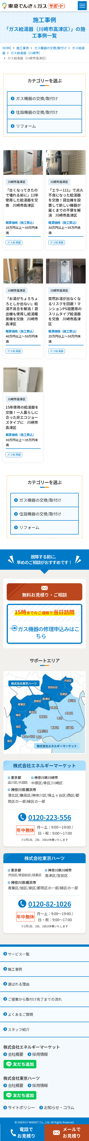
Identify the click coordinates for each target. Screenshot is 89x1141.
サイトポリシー (21, 1107)
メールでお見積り (67, 1132)
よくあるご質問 (20, 1014)
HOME (6, 48)
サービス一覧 (18, 954)
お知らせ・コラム (59, 1107)
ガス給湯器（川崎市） (26, 53)
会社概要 (15, 1054)
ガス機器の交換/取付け (50, 48)
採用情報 (39, 1054)
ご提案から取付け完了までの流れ (35, 999)
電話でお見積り (22, 1132)
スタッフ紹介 (18, 1029)
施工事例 (22, 48)
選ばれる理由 (18, 984)
